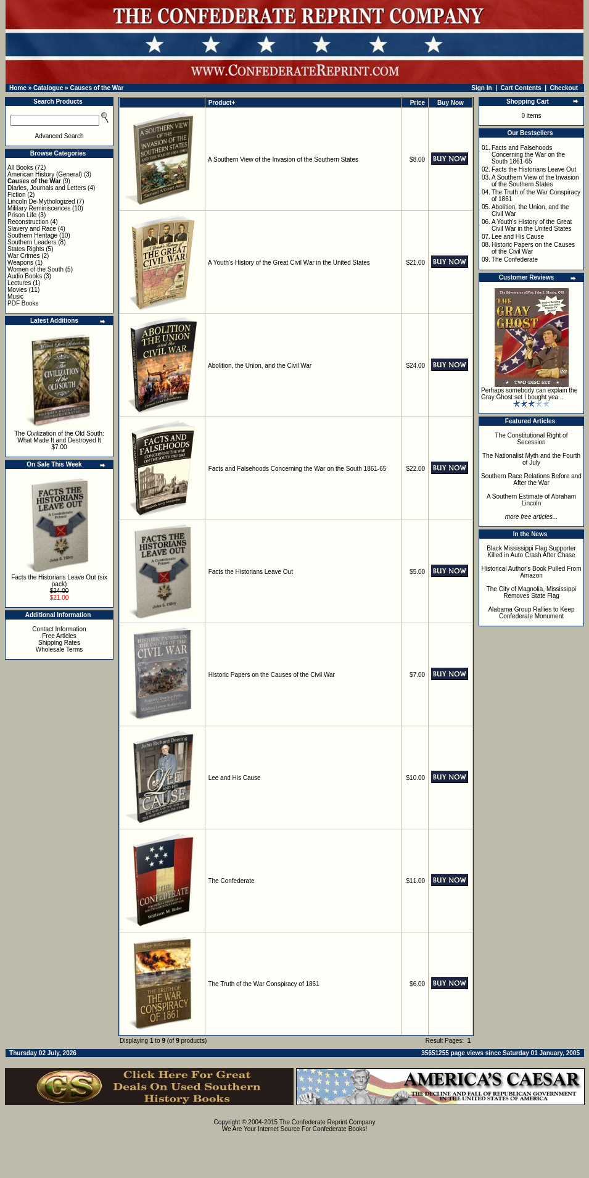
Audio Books (24, 276)
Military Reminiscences (38, 208)
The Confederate (231, 880)
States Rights (25, 249)
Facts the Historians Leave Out (250, 571)
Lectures (19, 283)
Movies (17, 289)
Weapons (20, 262)
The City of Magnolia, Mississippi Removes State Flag (532, 592)
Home (18, 88)
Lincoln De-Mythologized (41, 201)
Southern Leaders (32, 242)
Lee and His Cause (234, 777)
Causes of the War (96, 88)
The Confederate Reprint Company (327, 1122)
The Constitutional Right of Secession (531, 439)
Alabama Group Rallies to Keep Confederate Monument (531, 613)
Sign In (481, 88)
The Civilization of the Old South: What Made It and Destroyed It (59, 437)
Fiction (16, 194)
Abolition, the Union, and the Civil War (259, 365)
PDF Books (23, 303)
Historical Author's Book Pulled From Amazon (532, 572)
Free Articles (59, 636)
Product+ (222, 102)
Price (417, 102)
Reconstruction (28, 221)
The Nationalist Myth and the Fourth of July (531, 459)
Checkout (564, 88)
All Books (20, 167)
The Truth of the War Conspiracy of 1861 (263, 984)
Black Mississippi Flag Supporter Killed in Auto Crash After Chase (531, 551)
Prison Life (21, 215)
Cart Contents (521, 88)
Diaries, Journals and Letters (46, 188)
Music (15, 296)
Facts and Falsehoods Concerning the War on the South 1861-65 (297, 468)
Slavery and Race (31, 228)
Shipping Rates (59, 642)
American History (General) (44, 174)
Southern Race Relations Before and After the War (531, 479)
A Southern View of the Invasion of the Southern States (283, 159)
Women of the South (35, 269)
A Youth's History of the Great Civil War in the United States (289, 262)
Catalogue (48, 88)
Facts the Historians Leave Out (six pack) (59, 580)
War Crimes (23, 255)
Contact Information (59, 629)
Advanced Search (59, 136)
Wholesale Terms (59, 649)
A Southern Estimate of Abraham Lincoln (531, 500)
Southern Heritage (32, 235)
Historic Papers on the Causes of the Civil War (271, 674)
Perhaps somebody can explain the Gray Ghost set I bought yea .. (529, 393)
